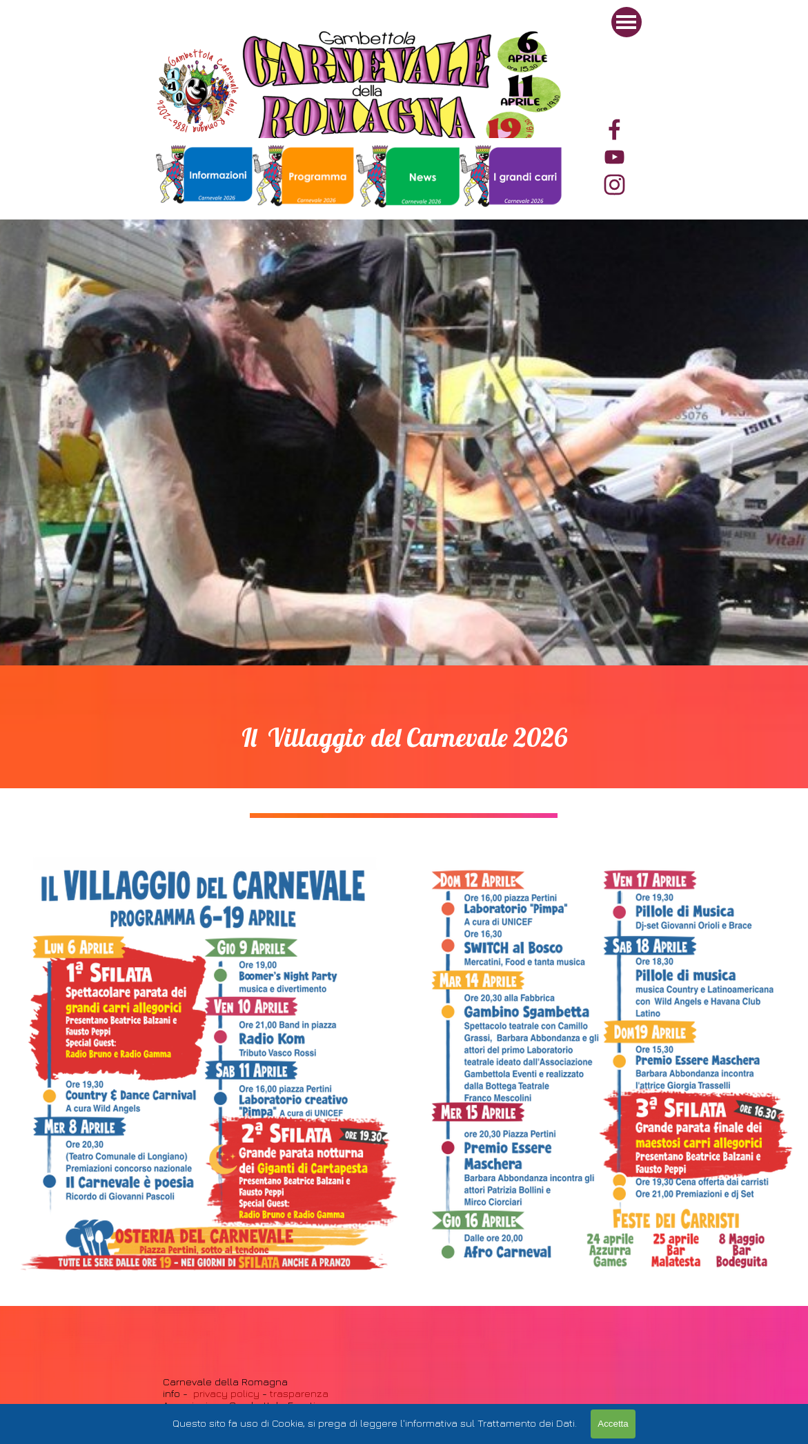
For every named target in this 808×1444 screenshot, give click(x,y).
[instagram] (614, 185)
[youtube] (614, 157)
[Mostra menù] (626, 22)
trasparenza (297, 1393)
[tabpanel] (511, 178)
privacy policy (226, 1393)
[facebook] (614, 129)
